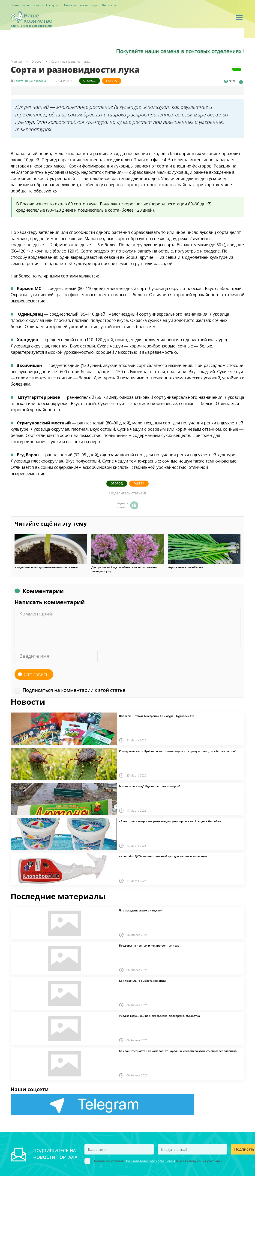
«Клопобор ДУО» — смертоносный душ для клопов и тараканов (163, 856)
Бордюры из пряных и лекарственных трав (149, 945)
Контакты (109, 5)
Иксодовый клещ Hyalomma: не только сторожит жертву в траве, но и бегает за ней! (177, 750)
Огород (90, 81)
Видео (95, 5)
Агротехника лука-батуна (185, 567)
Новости (70, 5)
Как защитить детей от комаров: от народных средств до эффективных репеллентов (178, 1050)
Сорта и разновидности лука (70, 62)
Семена (38, 5)
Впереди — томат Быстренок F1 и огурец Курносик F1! (156, 715)
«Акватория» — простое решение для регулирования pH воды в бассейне (170, 820)
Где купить (53, 5)
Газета (83, 5)
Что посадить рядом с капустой (140, 910)
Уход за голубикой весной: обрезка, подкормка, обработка (159, 1015)
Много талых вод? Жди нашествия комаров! (149, 785)
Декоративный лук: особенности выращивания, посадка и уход (124, 569)
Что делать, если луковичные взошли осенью (46, 567)
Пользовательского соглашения (150, 1160)
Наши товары (20, 5)
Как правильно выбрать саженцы (142, 980)
